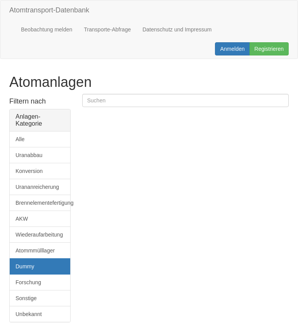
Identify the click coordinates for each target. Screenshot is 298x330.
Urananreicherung (37, 187)
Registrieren (269, 49)
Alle (20, 139)
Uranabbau (29, 155)
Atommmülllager (35, 250)
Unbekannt (29, 314)
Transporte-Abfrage (107, 29)
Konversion (29, 171)
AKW (22, 219)
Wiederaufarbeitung (39, 235)
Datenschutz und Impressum (176, 29)
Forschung (28, 282)
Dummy (25, 266)
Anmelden (232, 49)
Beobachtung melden (46, 29)
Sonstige (26, 298)
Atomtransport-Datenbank (49, 10)
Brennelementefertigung (43, 203)
